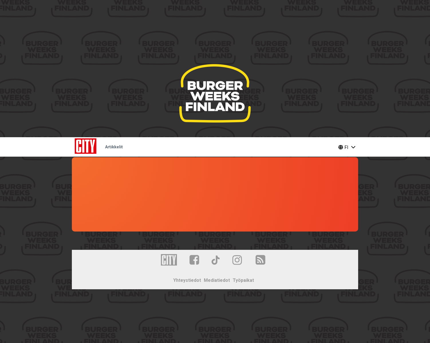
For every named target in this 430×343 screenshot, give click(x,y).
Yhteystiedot (187, 280)
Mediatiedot (217, 280)
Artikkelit (114, 147)
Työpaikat (243, 280)
